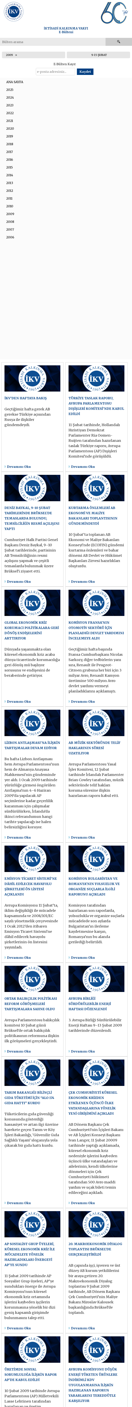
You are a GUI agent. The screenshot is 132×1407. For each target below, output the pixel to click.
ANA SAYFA (14, 82)
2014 (9, 175)
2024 (10, 97)
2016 (9, 160)
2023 (9, 105)
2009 (9, 55)
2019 (9, 136)
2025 (9, 90)
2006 (10, 237)
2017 (9, 152)
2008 (10, 222)
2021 (9, 121)
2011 (9, 198)
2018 (9, 144)
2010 (9, 206)
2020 (10, 128)
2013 (9, 183)
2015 (9, 167)
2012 (9, 191)
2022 (10, 113)
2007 (10, 229)
